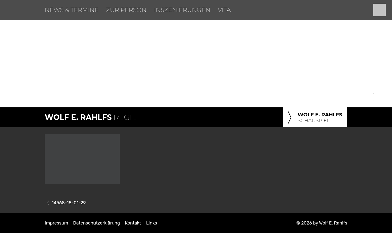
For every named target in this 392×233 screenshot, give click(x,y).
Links (151, 223)
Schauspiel (314, 117)
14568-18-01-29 (69, 203)
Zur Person (126, 9)
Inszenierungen (182, 9)
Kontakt (133, 223)
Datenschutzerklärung (96, 223)
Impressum (56, 223)
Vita (224, 9)
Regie (91, 117)
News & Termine (71, 9)
